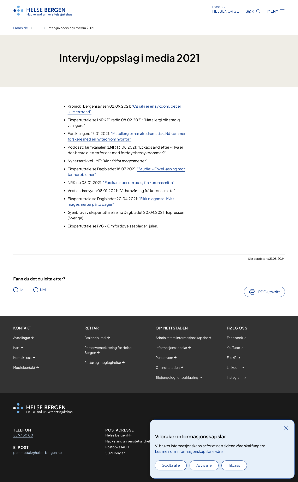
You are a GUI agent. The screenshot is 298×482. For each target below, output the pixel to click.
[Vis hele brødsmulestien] (38, 28)
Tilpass (234, 465)
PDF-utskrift (269, 291)
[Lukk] (286, 428)
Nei (43, 289)
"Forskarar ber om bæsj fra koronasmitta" (139, 182)
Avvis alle (204, 465)
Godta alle (171, 465)
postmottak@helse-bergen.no (37, 452)
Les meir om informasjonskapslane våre (189, 451)
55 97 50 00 (23, 435)
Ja (21, 289)
